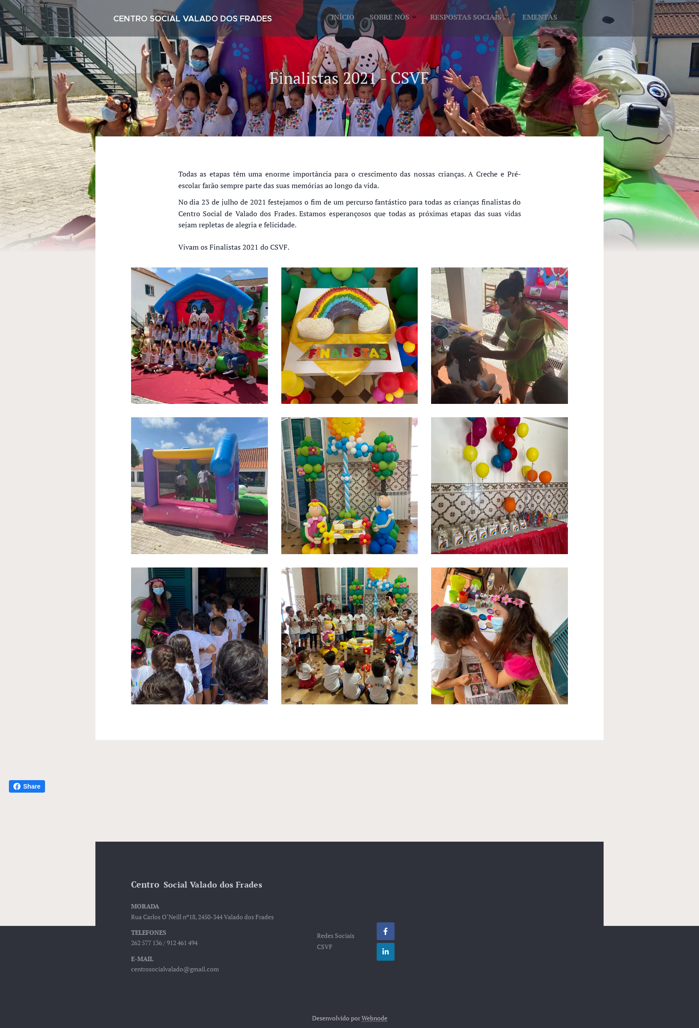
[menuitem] (469, 18)
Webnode (374, 1018)
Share (27, 786)
